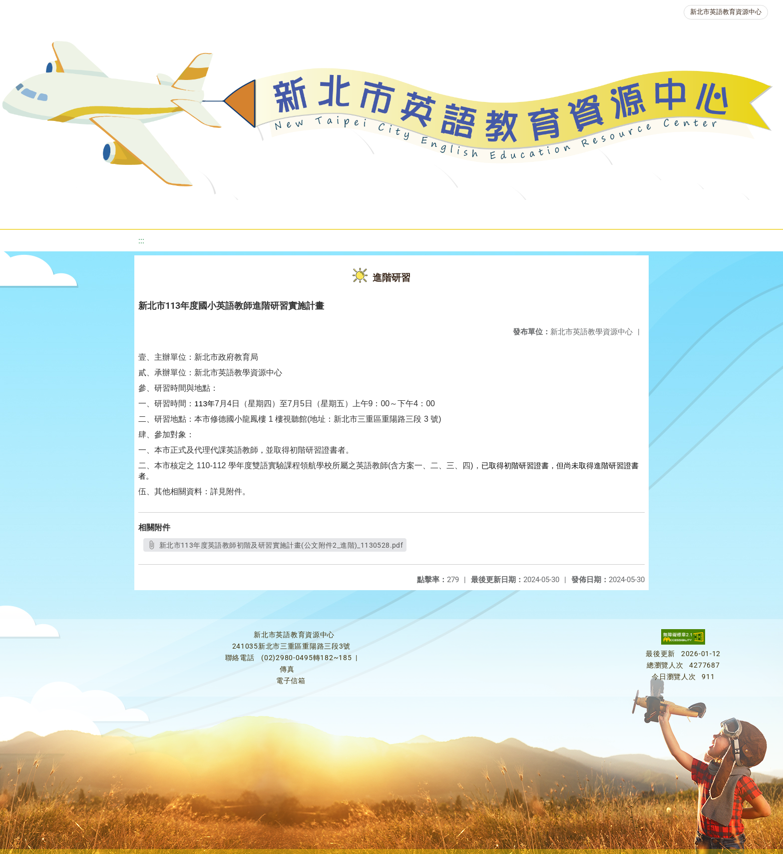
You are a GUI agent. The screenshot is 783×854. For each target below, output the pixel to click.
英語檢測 (405, 212)
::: (141, 240)
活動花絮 (726, 212)
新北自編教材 (279, 212)
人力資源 (525, 212)
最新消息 (105, 212)
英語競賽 (465, 212)
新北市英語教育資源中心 (726, 11)
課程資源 (153, 212)
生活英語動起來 (596, 212)
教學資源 (213, 212)
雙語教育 (666, 212)
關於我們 (45, 212)
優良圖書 (346, 212)
